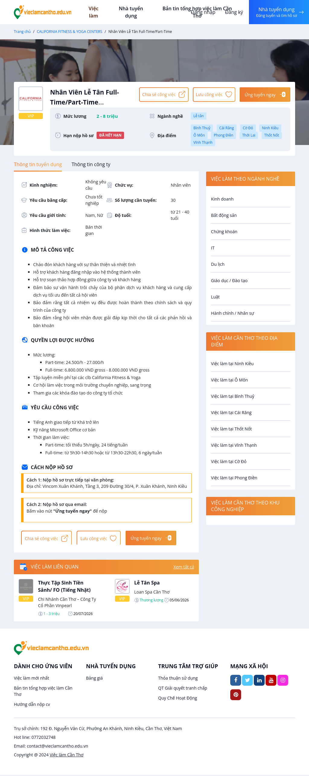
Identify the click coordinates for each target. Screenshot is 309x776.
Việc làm (100, 12)
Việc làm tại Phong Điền (234, 478)
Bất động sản (224, 215)
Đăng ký (233, 12)
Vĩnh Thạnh (202, 142)
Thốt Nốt (271, 135)
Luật (215, 297)
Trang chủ (22, 31)
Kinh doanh (222, 199)
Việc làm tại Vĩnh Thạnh (234, 445)
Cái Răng (226, 127)
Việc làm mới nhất (31, 679)
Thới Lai (248, 135)
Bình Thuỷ (201, 127)
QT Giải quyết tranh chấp (182, 689)
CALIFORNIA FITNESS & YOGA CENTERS (69, 31)
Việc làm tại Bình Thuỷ (232, 396)
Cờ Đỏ (248, 127)
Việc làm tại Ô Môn (229, 380)
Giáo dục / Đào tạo (229, 280)
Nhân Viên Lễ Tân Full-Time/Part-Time (91, 100)
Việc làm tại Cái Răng (231, 412)
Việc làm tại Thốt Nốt (231, 429)
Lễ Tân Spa (147, 584)
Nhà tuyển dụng (136, 12)
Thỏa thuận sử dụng (178, 679)
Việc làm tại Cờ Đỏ (229, 461)
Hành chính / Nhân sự (232, 313)
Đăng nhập (202, 12)
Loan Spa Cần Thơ (152, 593)
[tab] (38, 164)
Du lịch (218, 264)
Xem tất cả (184, 568)
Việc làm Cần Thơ (67, 756)
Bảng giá (94, 679)
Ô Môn (199, 135)
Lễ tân (198, 115)
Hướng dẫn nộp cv (32, 705)
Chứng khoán (224, 231)
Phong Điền (223, 135)
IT (213, 248)
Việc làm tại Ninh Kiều (232, 363)
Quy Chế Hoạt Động (177, 699)
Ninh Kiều (270, 127)
